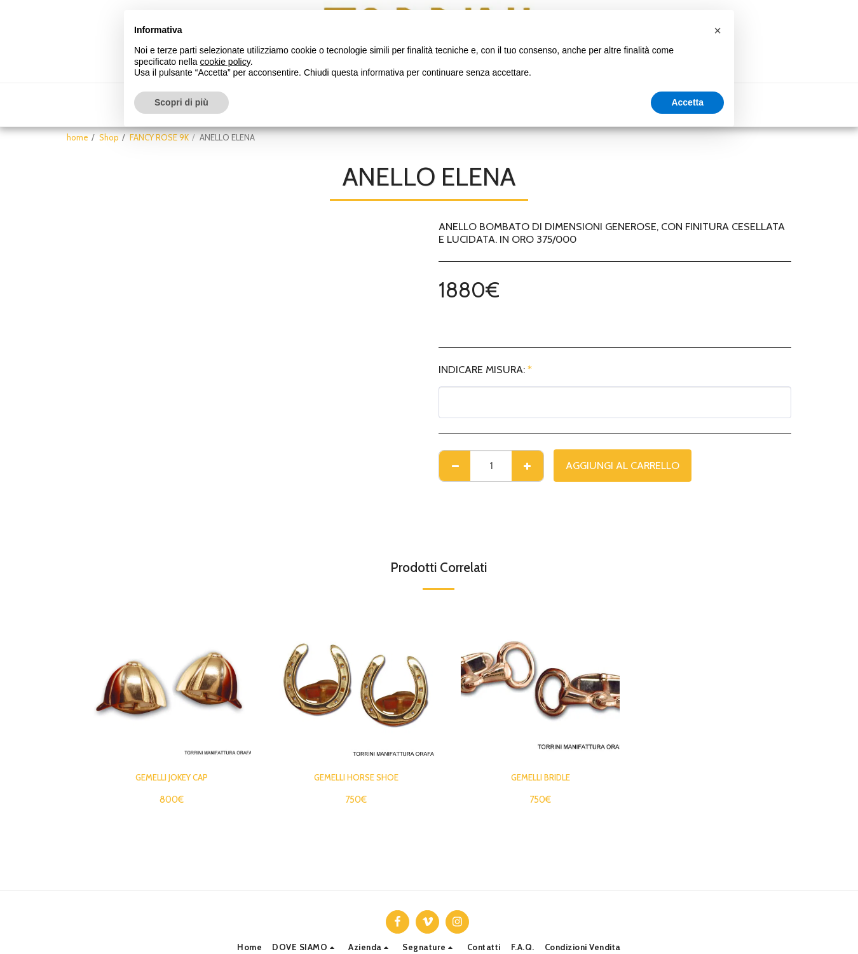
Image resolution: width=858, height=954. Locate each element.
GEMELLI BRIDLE (540, 779)
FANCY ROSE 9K (159, 137)
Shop (109, 137)
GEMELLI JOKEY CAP (171, 779)
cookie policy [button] (225, 62)
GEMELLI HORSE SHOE (356, 779)
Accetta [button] (687, 102)
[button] (305, 947)
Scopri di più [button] (181, 102)
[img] (171, 682)
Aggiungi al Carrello (622, 465)
